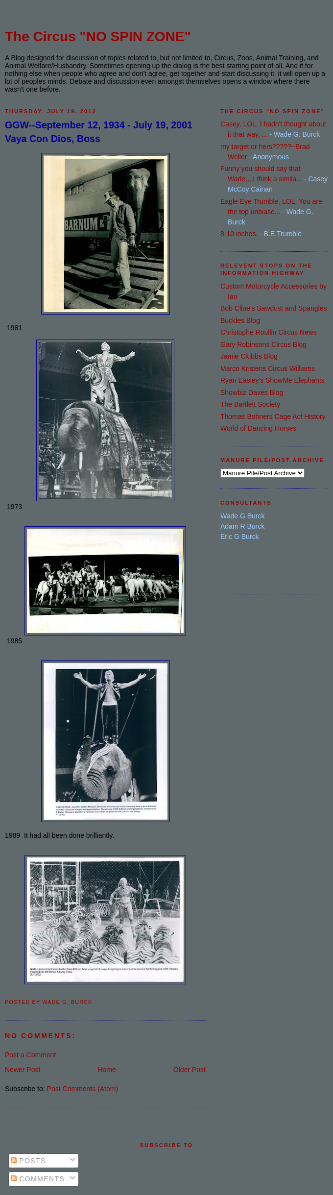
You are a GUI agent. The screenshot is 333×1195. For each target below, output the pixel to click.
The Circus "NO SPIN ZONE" (98, 36)
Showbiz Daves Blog (251, 392)
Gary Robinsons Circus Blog (263, 344)
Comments (38, 1179)
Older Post (189, 1069)
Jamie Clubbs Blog (249, 356)
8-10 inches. (239, 234)
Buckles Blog (240, 320)
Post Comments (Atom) (82, 1089)
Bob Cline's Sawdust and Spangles (273, 308)
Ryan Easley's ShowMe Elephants (272, 380)
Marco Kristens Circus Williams (267, 368)
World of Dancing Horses (258, 428)
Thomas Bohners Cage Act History (273, 416)
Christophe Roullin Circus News (268, 332)
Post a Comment (30, 1055)
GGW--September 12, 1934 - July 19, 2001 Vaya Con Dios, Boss (98, 132)
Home (106, 1069)
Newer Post (22, 1069)
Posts (28, 1161)
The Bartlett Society (250, 404)
